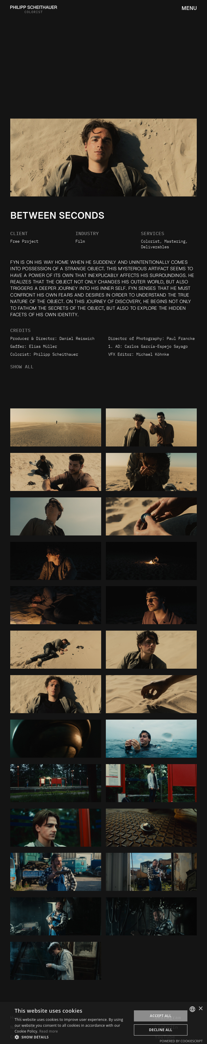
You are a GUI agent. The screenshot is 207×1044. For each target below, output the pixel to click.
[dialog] (103, 1023)
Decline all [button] (160, 1029)
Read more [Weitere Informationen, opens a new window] (48, 1031)
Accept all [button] (160, 1015)
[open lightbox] (55, 427)
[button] (71, 1037)
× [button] (200, 1009)
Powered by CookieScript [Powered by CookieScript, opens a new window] (181, 1041)
